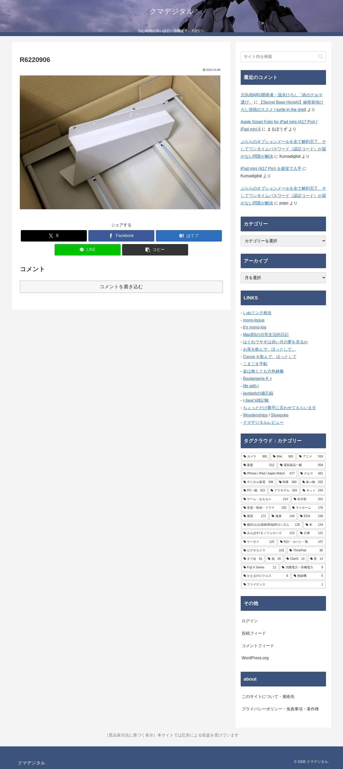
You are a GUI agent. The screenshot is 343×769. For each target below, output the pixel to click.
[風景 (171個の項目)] (255, 516)
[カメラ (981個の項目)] (255, 456)
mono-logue (254, 320)
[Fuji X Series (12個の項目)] (260, 567)
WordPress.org (255, 658)
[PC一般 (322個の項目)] (254, 490)
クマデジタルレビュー (263, 422)
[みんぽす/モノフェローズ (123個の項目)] (269, 533)
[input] (283, 56)
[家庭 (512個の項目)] (259, 465)
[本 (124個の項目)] (314, 525)
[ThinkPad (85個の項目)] (306, 550)
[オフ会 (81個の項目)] (253, 559)
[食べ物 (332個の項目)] (312, 482)
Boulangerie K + (257, 378)
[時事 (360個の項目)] (288, 482)
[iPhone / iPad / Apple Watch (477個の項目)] (269, 473)
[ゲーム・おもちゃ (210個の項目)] (265, 499)
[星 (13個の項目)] (316, 559)
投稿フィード (254, 633)
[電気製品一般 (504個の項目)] (301, 465)
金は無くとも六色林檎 (263, 371)
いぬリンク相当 (257, 313)
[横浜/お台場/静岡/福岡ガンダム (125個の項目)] (271, 525)
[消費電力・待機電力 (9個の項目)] (302, 567)
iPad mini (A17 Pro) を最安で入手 (271, 168)
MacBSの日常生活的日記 (266, 334)
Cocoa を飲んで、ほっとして (270, 357)
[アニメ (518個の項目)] (311, 456)
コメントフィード (258, 646)
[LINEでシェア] (88, 249)
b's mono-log (254, 327)
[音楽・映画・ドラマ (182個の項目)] (265, 508)
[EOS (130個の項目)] (311, 516)
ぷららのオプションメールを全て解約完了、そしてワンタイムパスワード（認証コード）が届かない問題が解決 (283, 148)
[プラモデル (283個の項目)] (283, 490)
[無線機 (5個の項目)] (308, 576)
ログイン (250, 621)
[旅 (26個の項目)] (274, 559)
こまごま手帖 (255, 364)
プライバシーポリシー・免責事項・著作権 (280, 709)
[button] (155, 249)
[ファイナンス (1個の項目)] (283, 584)
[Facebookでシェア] (121, 236)
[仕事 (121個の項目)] (311, 533)
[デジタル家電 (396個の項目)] (258, 482)
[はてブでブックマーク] (189, 236)
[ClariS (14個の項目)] (295, 559)
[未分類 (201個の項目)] (308, 499)
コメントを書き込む (121, 286)
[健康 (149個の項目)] (283, 516)
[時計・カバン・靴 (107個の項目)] (301, 542)
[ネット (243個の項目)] (312, 490)
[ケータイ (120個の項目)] (259, 542)
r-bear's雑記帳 (256, 400)
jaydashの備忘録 (258, 393)
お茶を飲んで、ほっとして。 (269, 349)
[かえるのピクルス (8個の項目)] (265, 576)
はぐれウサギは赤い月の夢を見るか (275, 342)
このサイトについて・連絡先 (268, 696)
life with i (250, 386)
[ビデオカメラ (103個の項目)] (263, 550)
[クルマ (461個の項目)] (311, 473)
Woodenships (255, 415)
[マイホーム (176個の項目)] (307, 508)
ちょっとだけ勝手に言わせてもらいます (279, 408)
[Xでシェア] (54, 236)
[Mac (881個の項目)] (283, 456)
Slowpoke (279, 415)
